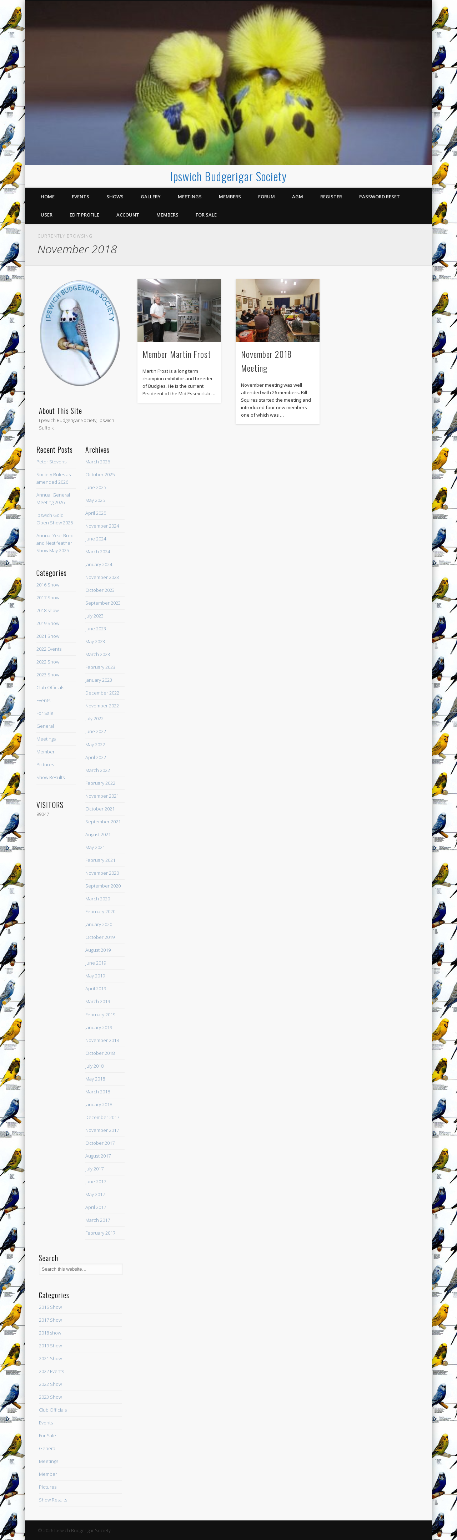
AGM (297, 196)
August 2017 (98, 1156)
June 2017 (95, 1181)
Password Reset (379, 196)
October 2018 (100, 1053)
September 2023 (103, 603)
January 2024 (98, 564)
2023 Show (47, 674)
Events (80, 196)
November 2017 (102, 1130)
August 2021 (98, 834)
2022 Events (48, 649)
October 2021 (100, 808)
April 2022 (95, 757)
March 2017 (97, 1220)
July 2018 (94, 1066)
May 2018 (95, 1079)
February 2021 (100, 860)
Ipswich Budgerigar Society (228, 176)
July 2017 (94, 1168)
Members (230, 196)
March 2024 (97, 551)
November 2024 (102, 526)
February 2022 (100, 783)
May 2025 (95, 500)
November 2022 (102, 705)
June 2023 (95, 628)
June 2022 (95, 731)
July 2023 (94, 616)
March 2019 (97, 1001)
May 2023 (95, 641)
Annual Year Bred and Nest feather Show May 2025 (55, 543)
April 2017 (95, 1207)
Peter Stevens (51, 461)
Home (48, 196)
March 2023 (97, 654)
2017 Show (47, 597)
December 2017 (102, 1117)
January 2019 (98, 1027)
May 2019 (95, 975)
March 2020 (97, 898)
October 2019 (100, 937)
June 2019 (95, 963)
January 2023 (98, 680)
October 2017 (100, 1143)
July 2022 (94, 718)
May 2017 (95, 1194)
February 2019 (100, 1014)
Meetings (190, 196)
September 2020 (103, 886)
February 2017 (100, 1233)
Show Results (50, 777)
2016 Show (47, 584)
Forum (266, 196)
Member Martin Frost (176, 353)
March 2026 (97, 461)
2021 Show (47, 636)
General (45, 726)
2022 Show (47, 662)
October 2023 (100, 590)
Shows (115, 196)
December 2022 (102, 693)
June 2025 (95, 487)
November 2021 (102, 796)
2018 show (47, 610)
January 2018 (98, 1104)
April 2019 (95, 988)
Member (45, 751)
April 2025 (95, 513)
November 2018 (102, 1040)
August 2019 (98, 950)
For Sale (206, 215)
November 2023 (102, 577)
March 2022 (97, 770)
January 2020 (98, 924)
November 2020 (102, 873)
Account (127, 215)
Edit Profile (84, 215)
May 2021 (95, 847)
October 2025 (100, 474)
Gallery (151, 196)
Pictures (45, 764)
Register (331, 196)
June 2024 (95, 538)
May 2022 (95, 744)
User (46, 215)
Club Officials (50, 687)
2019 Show (47, 623)
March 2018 (97, 1091)
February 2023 (100, 667)
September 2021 (103, 821)
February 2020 (100, 911)
